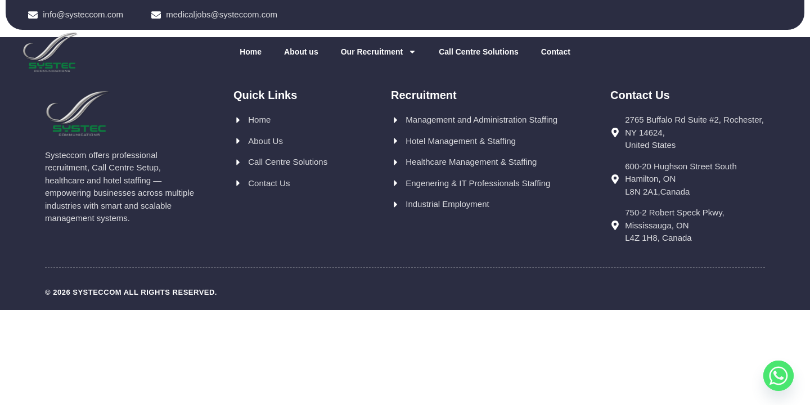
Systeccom (97, 292)
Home (251, 51)
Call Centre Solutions (479, 51)
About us (301, 51)
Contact (555, 51)
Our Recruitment (378, 51)
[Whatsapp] (778, 376)
